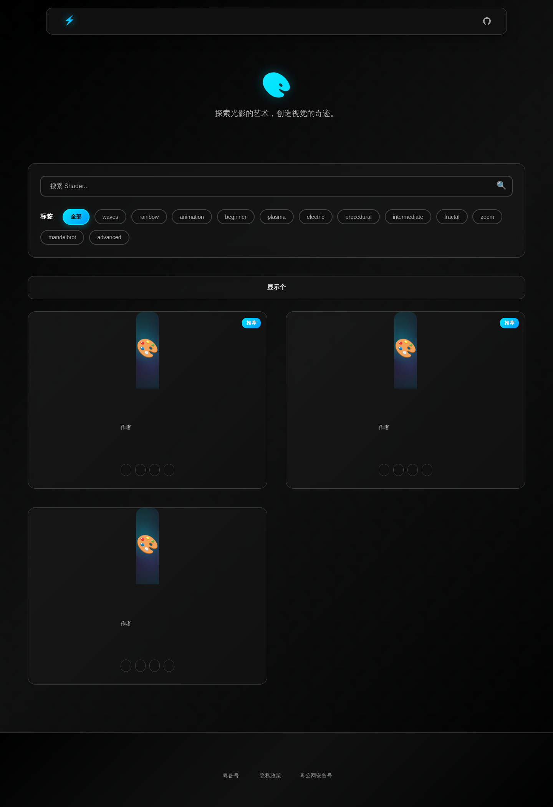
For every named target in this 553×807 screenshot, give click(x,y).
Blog (266, 21)
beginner (236, 217)
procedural (359, 217)
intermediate (408, 217)
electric (316, 217)
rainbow (149, 217)
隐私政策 (270, 776)
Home (241, 21)
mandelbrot (62, 237)
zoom (487, 217)
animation (192, 217)
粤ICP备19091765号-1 (231, 776)
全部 (76, 216)
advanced (109, 237)
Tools (291, 21)
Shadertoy (317, 21)
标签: (46, 216)
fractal (451, 217)
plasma (276, 217)
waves (110, 217)
